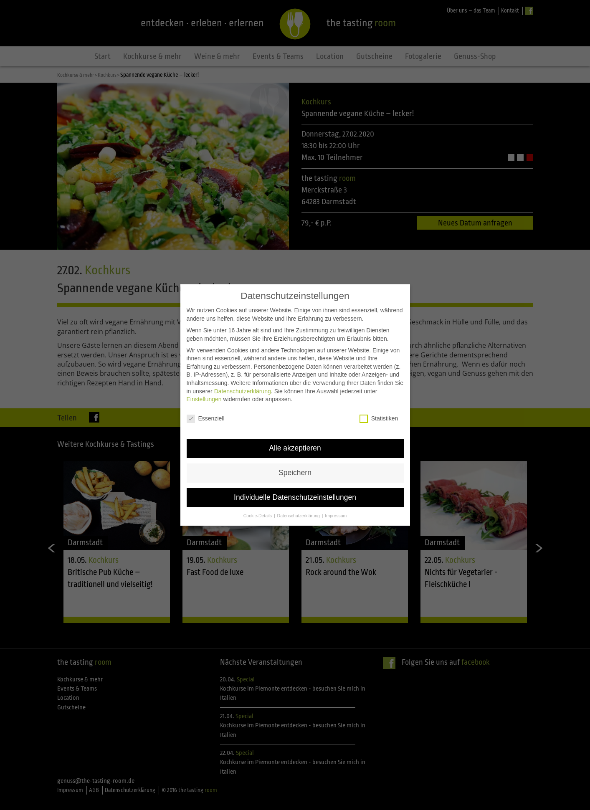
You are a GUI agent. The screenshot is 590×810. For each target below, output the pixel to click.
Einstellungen (204, 396)
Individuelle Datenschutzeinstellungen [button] (295, 495)
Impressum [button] (336, 513)
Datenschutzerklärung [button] (299, 513)
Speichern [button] (295, 470)
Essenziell (206, 416)
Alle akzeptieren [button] (295, 445)
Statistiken (379, 416)
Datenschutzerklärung (242, 388)
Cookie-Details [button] (258, 513)
